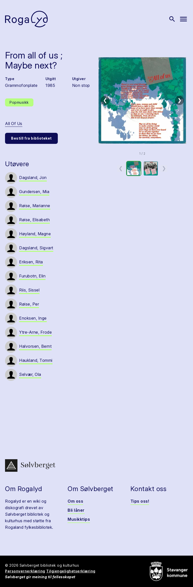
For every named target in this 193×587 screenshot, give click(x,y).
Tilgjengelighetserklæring (70, 571)
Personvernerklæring (25, 571)
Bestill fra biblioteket (31, 138)
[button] (142, 100)
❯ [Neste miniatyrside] (164, 168)
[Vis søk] (172, 19)
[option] (133, 168)
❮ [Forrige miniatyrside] (121, 168)
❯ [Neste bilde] (179, 100)
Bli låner (76, 510)
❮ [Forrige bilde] (105, 100)
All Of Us (13, 123)
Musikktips (79, 519)
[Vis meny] (183, 19)
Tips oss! (139, 501)
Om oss (75, 501)
